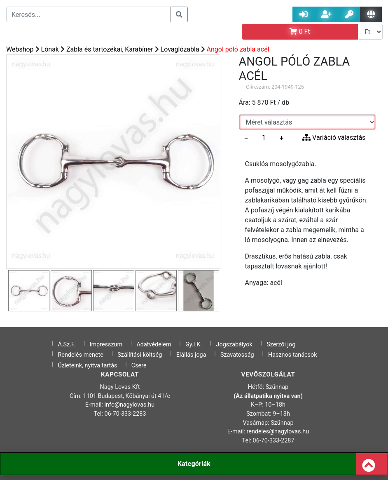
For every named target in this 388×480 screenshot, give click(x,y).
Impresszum (106, 344)
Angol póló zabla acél (238, 49)
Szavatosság (237, 354)
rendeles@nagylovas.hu (278, 431)
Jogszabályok (234, 344)
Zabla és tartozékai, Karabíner (109, 49)
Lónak (50, 49)
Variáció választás (333, 137)
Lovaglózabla (180, 49)
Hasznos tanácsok (292, 354)
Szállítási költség (139, 354)
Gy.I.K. (193, 344)
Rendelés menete (80, 354)
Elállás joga (191, 354)
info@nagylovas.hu (130, 404)
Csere (139, 365)
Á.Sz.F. (66, 344)
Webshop (20, 49)
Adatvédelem (153, 344)
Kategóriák (194, 464)
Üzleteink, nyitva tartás (87, 365)
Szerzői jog (280, 344)
